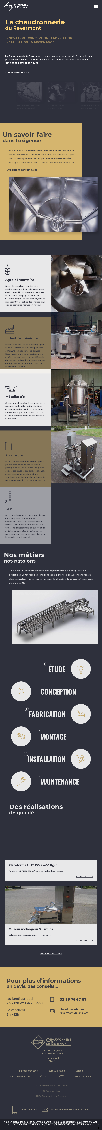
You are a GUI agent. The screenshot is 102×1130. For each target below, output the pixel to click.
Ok (97, 1128)
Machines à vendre (20, 1079)
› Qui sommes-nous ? (17, 72)
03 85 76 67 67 (27, 1112)
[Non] (98, 1124)
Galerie (79, 1074)
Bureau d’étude (56, 1074)
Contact (44, 1079)
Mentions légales (83, 1079)
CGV (61, 1079)
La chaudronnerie (28, 1074)
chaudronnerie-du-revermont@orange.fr (71, 1112)
